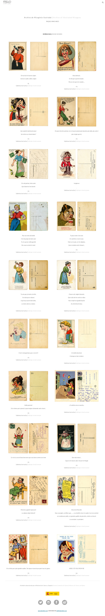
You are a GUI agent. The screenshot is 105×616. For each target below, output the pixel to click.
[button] (103, 2)
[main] (52, 17)
